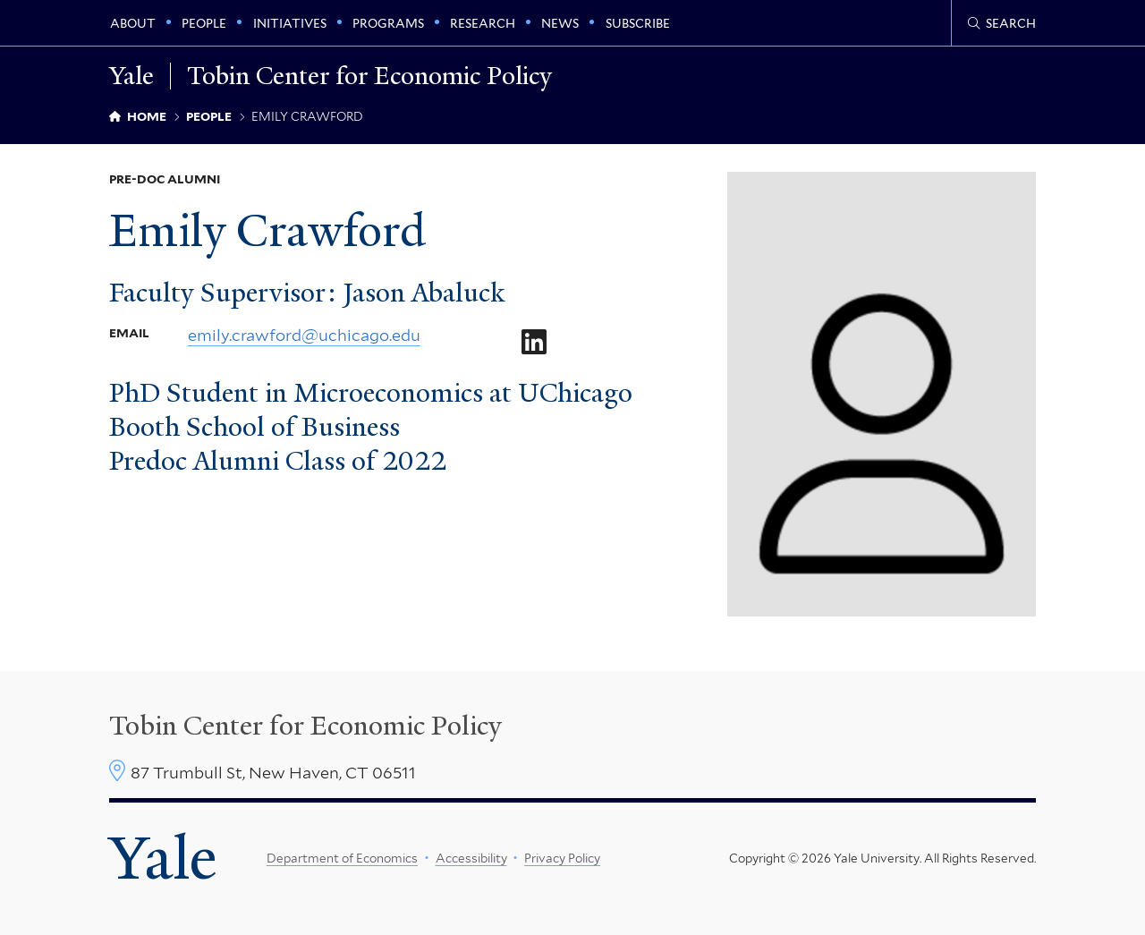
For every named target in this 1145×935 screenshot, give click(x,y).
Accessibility (470, 858)
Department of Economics (342, 858)
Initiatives (290, 23)
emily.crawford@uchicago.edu (304, 336)
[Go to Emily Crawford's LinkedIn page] (533, 344)
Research (482, 23)
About (133, 23)
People (204, 23)
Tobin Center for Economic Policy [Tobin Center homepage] (305, 726)
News (560, 23)
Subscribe (638, 23)
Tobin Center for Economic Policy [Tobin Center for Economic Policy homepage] (369, 76)
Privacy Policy (562, 858)
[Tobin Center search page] (1002, 23)
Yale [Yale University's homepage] (162, 858)
